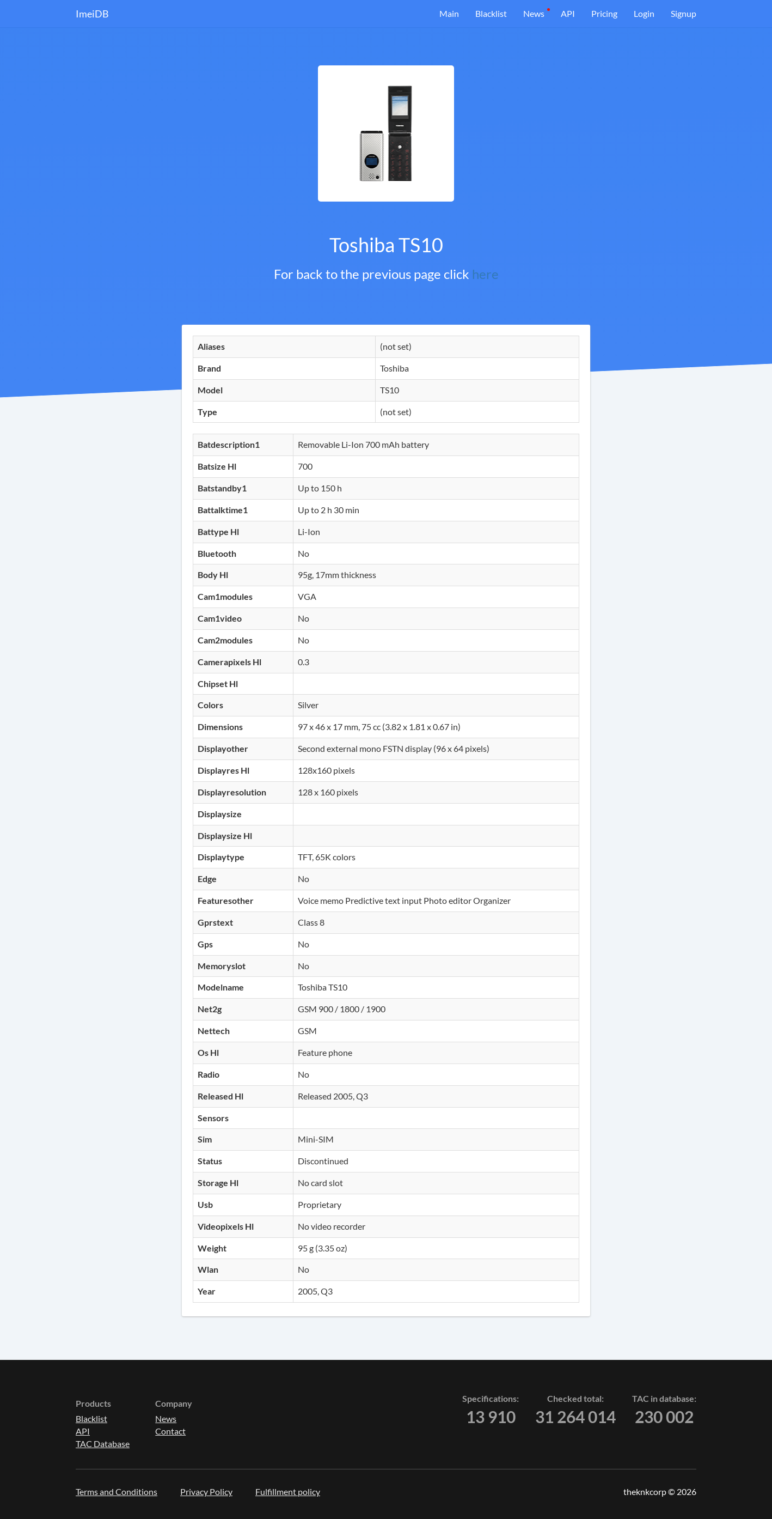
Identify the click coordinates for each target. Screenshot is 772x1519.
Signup (683, 13)
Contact (170, 1431)
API (568, 13)
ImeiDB (92, 14)
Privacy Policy (206, 1491)
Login (644, 13)
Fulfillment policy (287, 1491)
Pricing (604, 13)
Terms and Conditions (116, 1491)
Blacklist (491, 13)
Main (449, 13)
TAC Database (103, 1443)
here (485, 274)
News (533, 13)
